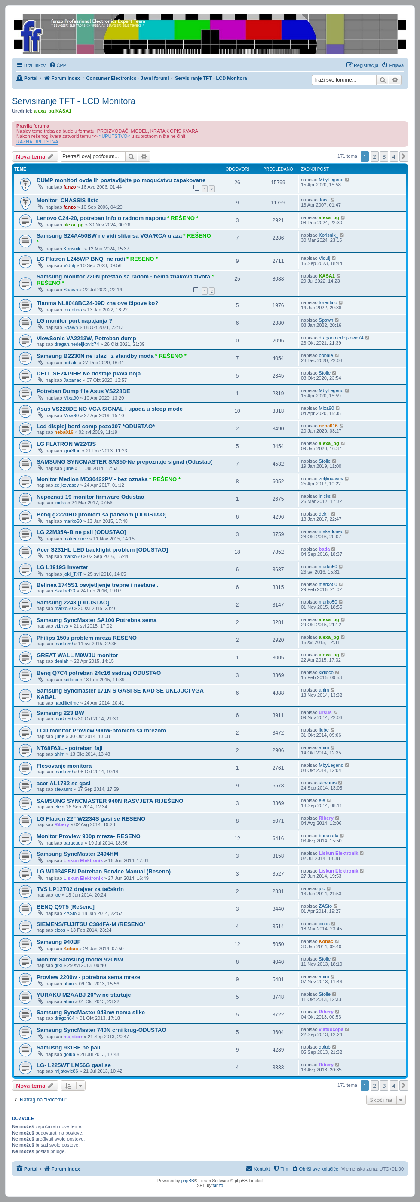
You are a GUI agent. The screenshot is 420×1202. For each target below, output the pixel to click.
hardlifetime (67, 702)
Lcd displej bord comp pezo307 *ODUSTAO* (96, 426)
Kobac (71, 948)
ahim (324, 690)
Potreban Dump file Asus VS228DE (83, 391)
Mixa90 (71, 397)
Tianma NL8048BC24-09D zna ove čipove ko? (97, 303)
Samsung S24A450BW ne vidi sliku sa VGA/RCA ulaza (109, 235)
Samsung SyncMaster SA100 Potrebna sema (96, 620)
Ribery (62, 824)
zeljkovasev (67, 485)
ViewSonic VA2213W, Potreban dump (86, 338)
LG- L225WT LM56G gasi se (74, 1065)
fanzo (70, 186)
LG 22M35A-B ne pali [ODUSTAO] (81, 532)
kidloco (71, 679)
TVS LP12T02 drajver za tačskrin (80, 889)
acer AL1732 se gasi (64, 783)
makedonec (76, 538)
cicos (60, 930)
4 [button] (393, 156)
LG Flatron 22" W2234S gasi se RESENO (91, 818)
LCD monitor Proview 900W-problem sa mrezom (101, 730)
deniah (62, 661)
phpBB (187, 1180)
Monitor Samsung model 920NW (80, 959)
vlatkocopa (331, 1029)
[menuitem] (58, 65)
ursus (325, 712)
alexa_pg (44, 110)
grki (58, 965)
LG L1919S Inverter (62, 567)
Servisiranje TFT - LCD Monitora (73, 101)
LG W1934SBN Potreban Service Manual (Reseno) (104, 871)
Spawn (71, 289)
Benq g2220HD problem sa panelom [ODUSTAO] (101, 514)
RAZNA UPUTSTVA (37, 141)
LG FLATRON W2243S (66, 444)
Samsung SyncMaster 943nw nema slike (91, 1012)
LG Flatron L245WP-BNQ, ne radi (81, 259)
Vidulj (69, 265)
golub (69, 1054)
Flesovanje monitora (64, 766)
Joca (324, 199)
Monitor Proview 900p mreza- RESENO (89, 836)
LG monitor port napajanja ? (75, 320)
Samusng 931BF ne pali (68, 1047)
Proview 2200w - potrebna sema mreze (88, 977)
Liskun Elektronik (83, 860)
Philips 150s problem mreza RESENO (87, 638)
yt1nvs (61, 625)
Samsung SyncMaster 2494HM (78, 854)
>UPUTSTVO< (114, 136)
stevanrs (64, 789)
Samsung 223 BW (60, 713)
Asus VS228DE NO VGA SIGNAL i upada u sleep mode (110, 409)
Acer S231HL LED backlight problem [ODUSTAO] (102, 549)
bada (324, 549)
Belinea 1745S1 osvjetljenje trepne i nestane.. (98, 585)
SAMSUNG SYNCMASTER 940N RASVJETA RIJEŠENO (110, 801)
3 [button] (384, 156)
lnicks (61, 502)
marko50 (73, 521)
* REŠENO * (182, 218)
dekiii (324, 513)
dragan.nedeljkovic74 (77, 344)
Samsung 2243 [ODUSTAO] (73, 602)
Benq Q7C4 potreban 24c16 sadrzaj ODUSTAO (99, 673)
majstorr (73, 1036)
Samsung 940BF (59, 942)
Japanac (73, 380)
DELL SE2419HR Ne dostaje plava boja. (89, 373)
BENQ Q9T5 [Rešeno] (66, 906)
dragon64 (65, 1018)
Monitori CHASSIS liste (67, 200)
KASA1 (63, 110)
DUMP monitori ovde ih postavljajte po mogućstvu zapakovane (121, 180)
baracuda (73, 842)
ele (58, 806)
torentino (73, 309)
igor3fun (72, 450)
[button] (403, 156)
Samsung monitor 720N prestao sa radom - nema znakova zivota (123, 276)
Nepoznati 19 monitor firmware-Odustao (90, 497)
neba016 (64, 432)
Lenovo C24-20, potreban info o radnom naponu (101, 218)
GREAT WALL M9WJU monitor (77, 655)
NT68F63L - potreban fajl (70, 748)
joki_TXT (73, 574)
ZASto (70, 913)
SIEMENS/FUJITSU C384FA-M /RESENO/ (91, 924)
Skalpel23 (65, 590)
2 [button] (374, 156)
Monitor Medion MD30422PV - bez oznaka (92, 479)
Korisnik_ (73, 248)
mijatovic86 (66, 1071)
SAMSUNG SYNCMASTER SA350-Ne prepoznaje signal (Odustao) (125, 461)
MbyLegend (331, 179)
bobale (71, 362)
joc (58, 894)
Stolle (325, 372)
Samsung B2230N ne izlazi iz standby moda (95, 356)
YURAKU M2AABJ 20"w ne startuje (84, 994)
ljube (69, 468)
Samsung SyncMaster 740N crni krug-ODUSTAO (101, 1030)
